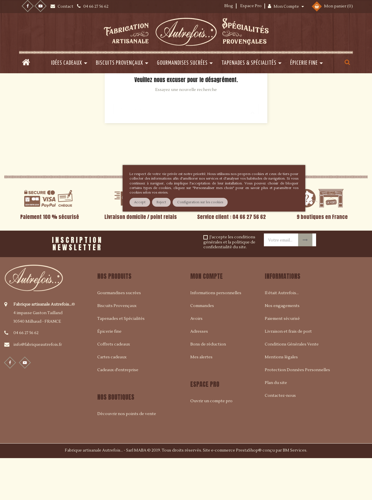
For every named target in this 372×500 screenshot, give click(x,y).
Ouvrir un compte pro (211, 442)
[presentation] (176, 283)
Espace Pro (251, 6)
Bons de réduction (208, 386)
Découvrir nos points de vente (126, 455)
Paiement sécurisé (282, 360)
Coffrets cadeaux (113, 386)
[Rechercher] (186, 148)
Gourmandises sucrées (119, 334)
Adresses (199, 373)
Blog (228, 6)
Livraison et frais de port (288, 373)
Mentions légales (281, 398)
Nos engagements (282, 347)
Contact (66, 6)
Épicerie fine (109, 373)
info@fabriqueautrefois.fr (37, 386)
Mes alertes (201, 398)
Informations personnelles (215, 334)
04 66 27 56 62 (26, 374)
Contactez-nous (280, 437)
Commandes (202, 347)
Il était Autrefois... (282, 334)
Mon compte (206, 317)
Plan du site (276, 424)
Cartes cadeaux (112, 398)
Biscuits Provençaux (117, 347)
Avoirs (196, 360)
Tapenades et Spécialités (121, 360)
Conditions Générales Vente (292, 386)
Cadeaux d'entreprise (117, 411)
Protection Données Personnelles (297, 411)
